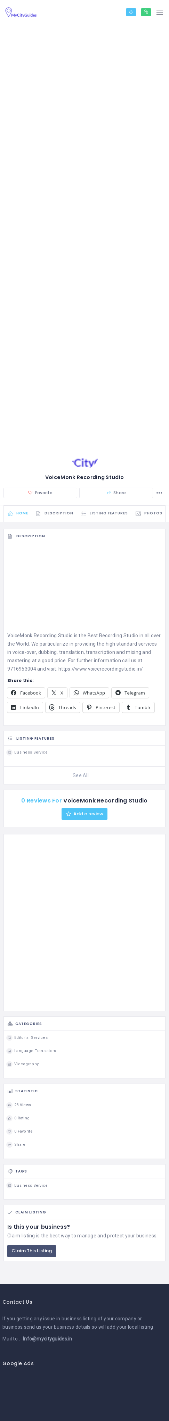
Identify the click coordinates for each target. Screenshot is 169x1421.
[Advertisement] (84, 589)
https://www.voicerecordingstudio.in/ (100, 669)
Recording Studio (118, 636)
